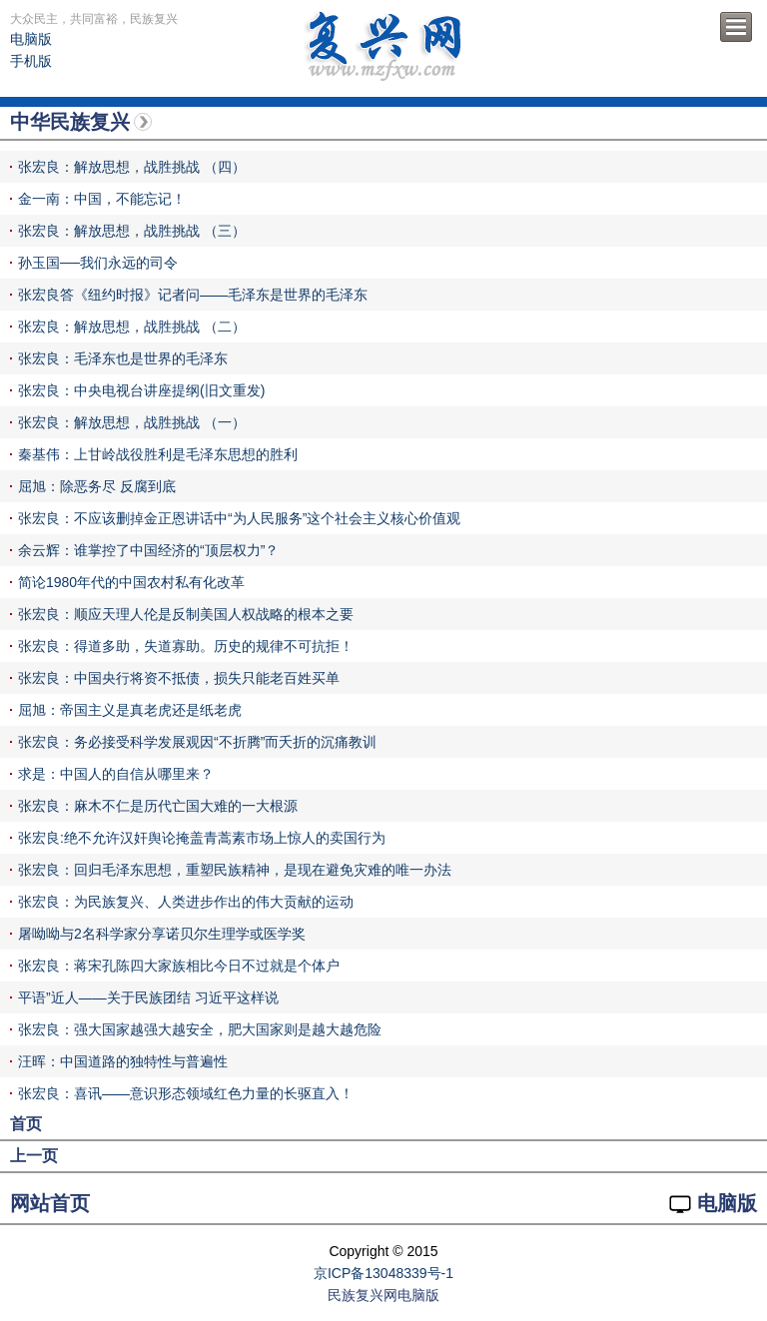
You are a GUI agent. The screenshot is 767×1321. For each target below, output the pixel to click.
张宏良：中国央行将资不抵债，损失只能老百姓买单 (179, 678)
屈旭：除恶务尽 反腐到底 (97, 486)
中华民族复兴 (70, 122)
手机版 (31, 61)
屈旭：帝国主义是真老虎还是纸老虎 (130, 710)
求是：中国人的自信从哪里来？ (116, 774)
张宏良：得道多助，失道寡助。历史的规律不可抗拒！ (186, 646)
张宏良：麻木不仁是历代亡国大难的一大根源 (158, 806)
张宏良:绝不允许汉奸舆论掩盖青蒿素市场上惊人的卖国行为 (201, 838)
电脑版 (31, 39)
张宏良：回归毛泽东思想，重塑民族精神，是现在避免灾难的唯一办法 (234, 870)
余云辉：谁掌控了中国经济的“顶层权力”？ (148, 550)
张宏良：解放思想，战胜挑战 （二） (132, 326)
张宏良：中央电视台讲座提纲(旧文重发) (141, 390)
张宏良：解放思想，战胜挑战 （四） (132, 167)
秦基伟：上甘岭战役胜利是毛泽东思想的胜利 (158, 454)
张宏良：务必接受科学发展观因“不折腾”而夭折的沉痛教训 (197, 742)
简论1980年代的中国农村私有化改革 (131, 582)
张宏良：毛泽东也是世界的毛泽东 (123, 358)
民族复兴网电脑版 (383, 1295)
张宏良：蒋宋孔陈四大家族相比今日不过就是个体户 (179, 966)
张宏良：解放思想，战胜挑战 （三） (132, 231)
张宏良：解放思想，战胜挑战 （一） (132, 422)
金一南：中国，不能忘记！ (102, 199)
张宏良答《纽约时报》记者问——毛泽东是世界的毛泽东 (193, 295)
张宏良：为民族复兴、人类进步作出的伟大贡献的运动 (186, 902)
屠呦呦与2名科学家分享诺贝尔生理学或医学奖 (162, 934)
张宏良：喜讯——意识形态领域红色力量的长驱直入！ (186, 1093)
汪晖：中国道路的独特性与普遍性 (123, 1061)
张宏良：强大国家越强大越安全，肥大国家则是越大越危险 (200, 1029)
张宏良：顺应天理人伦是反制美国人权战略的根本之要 (186, 614)
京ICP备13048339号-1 (383, 1273)
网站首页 (50, 1203)
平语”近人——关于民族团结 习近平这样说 (148, 997)
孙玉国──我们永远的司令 (98, 263)
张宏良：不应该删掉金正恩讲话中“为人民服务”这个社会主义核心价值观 (239, 518)
